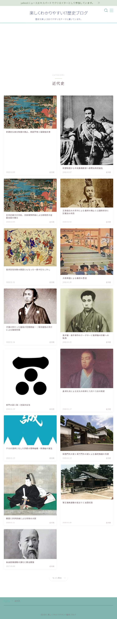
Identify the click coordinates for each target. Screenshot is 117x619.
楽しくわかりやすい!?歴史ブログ (59, 13)
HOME (7, 601)
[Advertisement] (58, 46)
